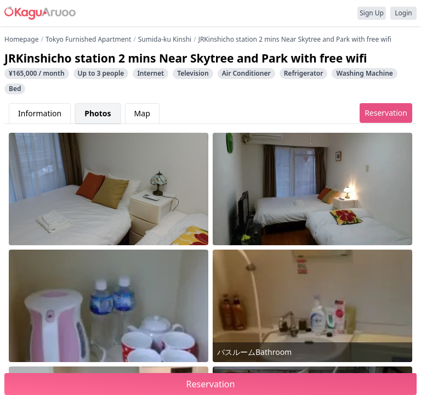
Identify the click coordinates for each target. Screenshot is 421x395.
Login (403, 13)
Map (142, 113)
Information (39, 113)
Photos (97, 113)
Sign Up (372, 13)
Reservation (386, 113)
